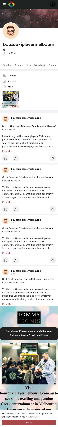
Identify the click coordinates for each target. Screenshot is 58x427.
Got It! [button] (29, 422)
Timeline (7, 65)
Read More (7, 151)
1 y (12, 121)
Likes (28, 65)
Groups (19, 65)
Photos (52, 65)
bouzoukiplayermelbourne (26, 118)
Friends (39, 65)
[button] (53, 4)
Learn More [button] (34, 416)
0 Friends (12, 75)
